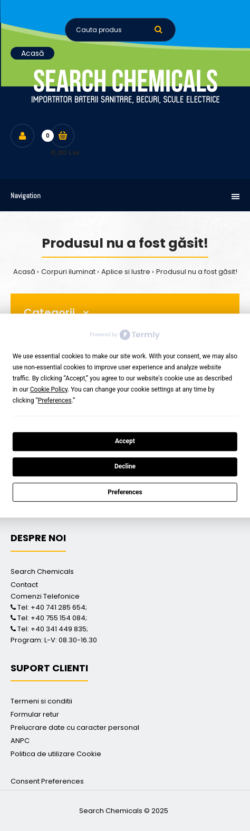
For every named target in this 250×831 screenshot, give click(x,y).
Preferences (125, 492)
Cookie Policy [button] (49, 389)
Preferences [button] (55, 400)
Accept (125, 441)
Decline (125, 467)
